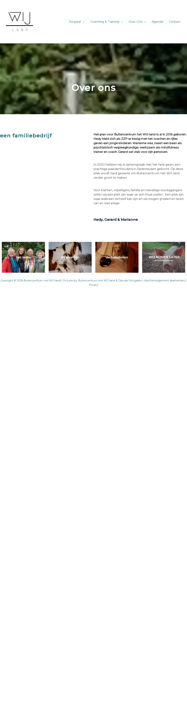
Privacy (93, 285)
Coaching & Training (104, 21)
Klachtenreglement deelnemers (164, 280)
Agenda (157, 21)
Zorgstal (75, 21)
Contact (174, 21)
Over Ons (135, 21)
